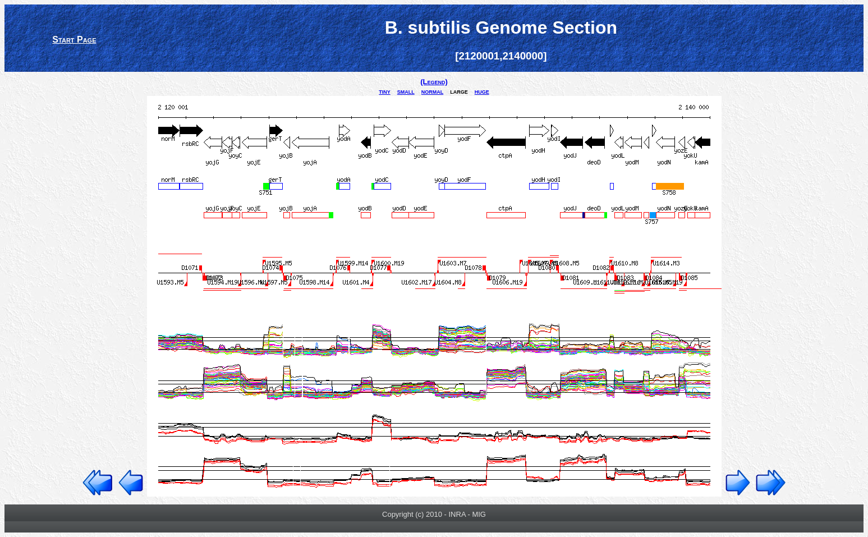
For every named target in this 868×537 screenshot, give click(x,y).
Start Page (74, 39)
